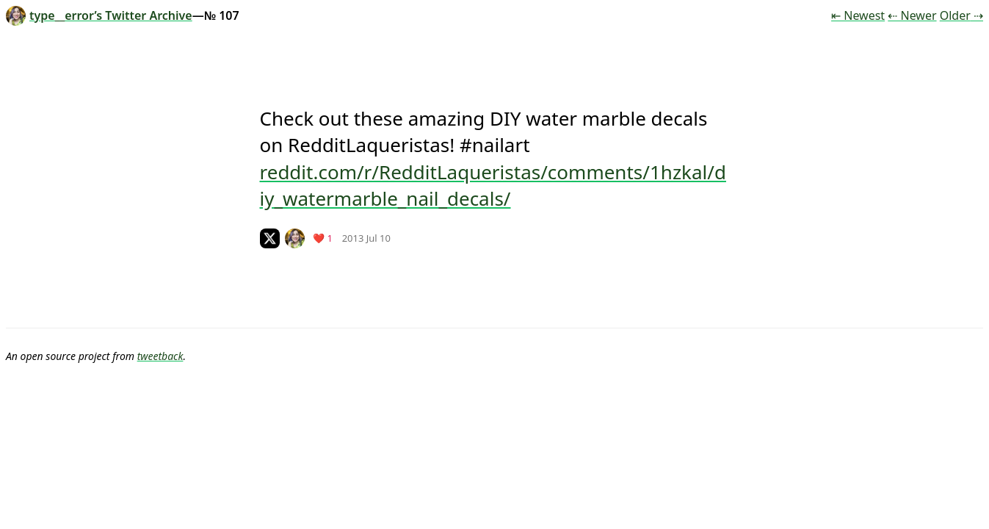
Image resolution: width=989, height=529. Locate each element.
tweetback (160, 356)
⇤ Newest (858, 15)
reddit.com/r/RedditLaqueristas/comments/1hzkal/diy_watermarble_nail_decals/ (493, 185)
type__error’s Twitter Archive (99, 15)
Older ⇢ (961, 15)
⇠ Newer (912, 15)
